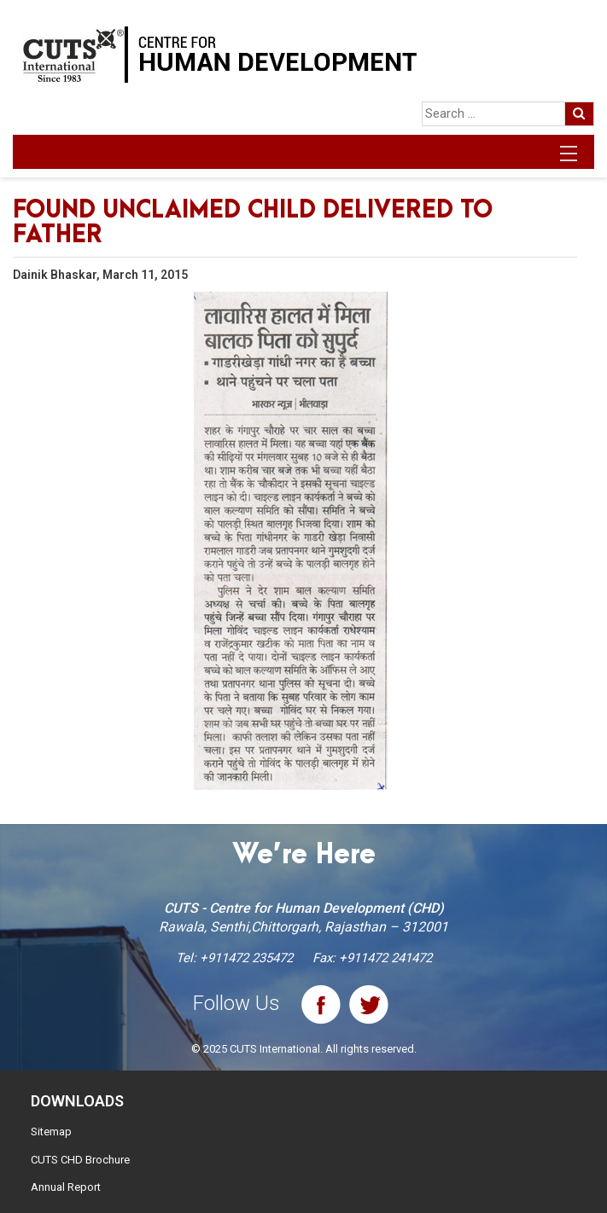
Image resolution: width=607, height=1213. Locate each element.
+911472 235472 (246, 958)
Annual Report (66, 1187)
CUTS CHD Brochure (80, 1159)
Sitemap (51, 1131)
